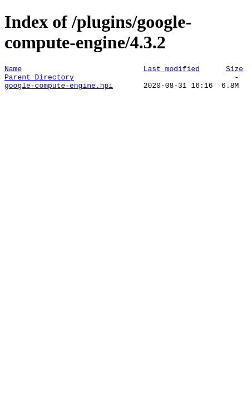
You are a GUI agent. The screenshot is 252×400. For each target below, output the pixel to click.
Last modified (172, 70)
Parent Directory (39, 80)
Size (234, 70)
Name (13, 70)
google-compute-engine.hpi (58, 90)
